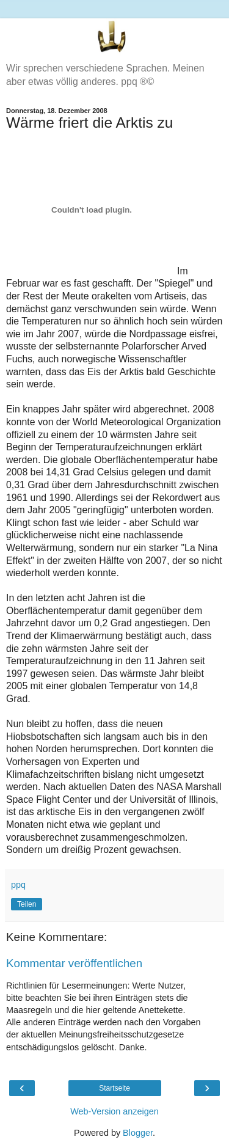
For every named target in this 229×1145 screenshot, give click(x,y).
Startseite (114, 1088)
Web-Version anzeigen (114, 1111)
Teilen (26, 904)
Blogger (138, 1133)
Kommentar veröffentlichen (74, 963)
